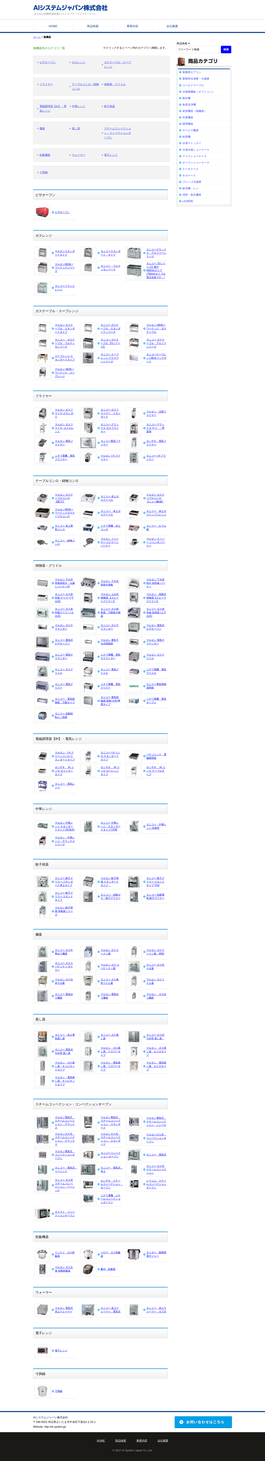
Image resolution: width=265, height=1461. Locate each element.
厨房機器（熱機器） (194, 111)
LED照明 (187, 201)
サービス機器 (190, 130)
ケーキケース (190, 169)
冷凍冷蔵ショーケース (195, 149)
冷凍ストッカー (191, 143)
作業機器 (187, 117)
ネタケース (189, 175)
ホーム (37, 37)
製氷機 (186, 98)
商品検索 (93, 26)
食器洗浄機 (189, 104)
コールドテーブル (193, 85)
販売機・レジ (190, 188)
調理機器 (187, 123)
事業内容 (132, 26)
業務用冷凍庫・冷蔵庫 (195, 78)
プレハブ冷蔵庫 (191, 181)
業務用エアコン (191, 72)
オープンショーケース (195, 162)
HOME (53, 26)
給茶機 (186, 136)
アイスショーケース (194, 156)
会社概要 (172, 26)
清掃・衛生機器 (191, 194)
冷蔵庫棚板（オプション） (198, 91)
